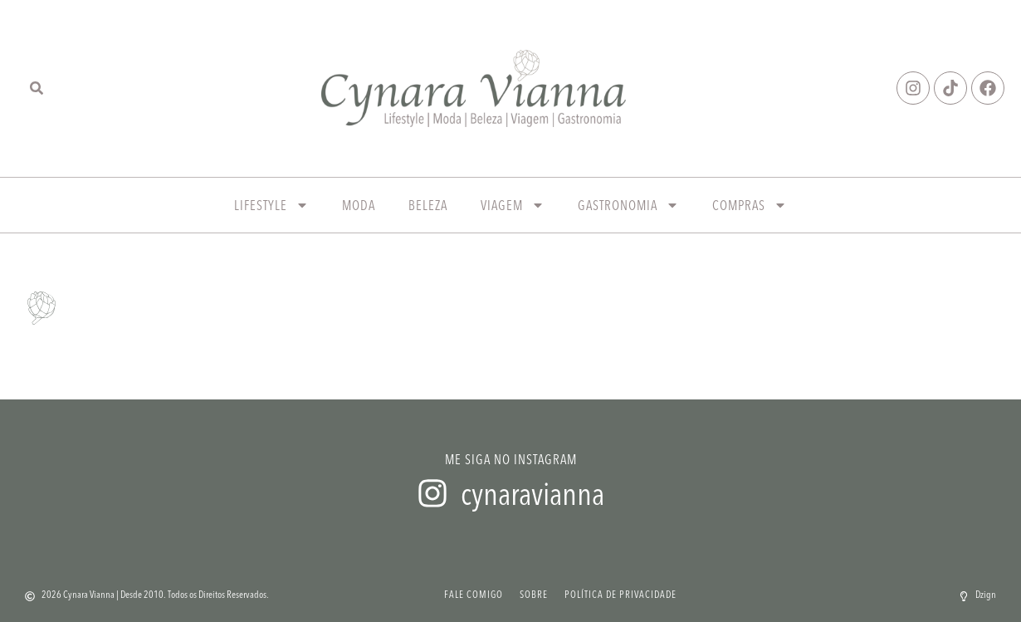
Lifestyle (271, 205)
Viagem (513, 205)
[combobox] (50, 88)
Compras (749, 205)
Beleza (427, 205)
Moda (358, 205)
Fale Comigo (473, 594)
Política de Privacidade (620, 594)
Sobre (534, 594)
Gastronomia (628, 205)
